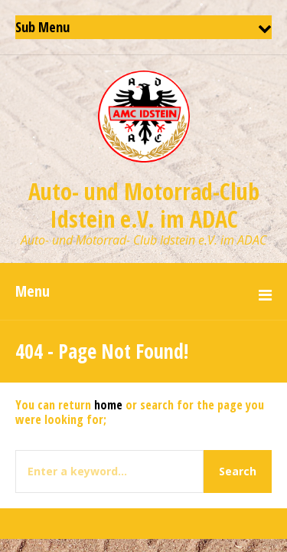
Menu (32, 291)
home (108, 404)
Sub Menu (42, 27)
